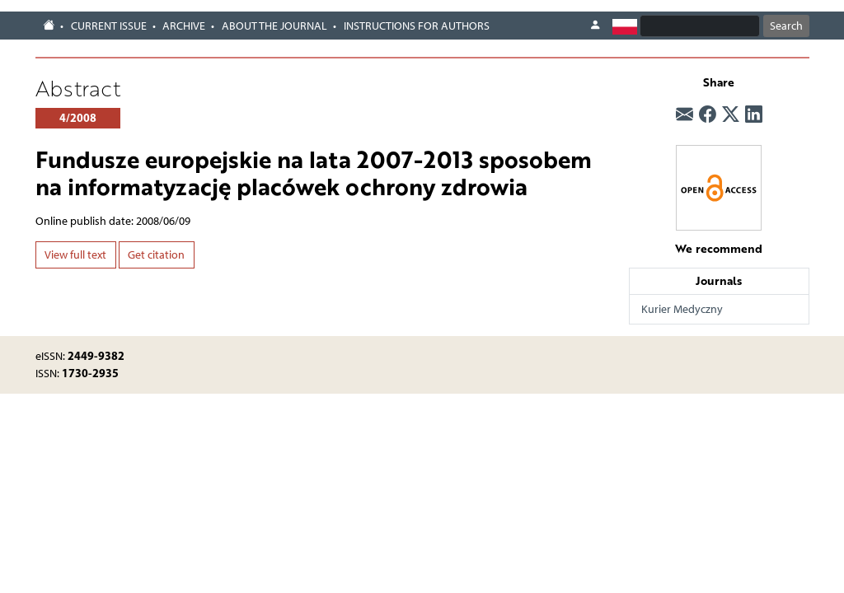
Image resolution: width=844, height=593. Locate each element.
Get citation (156, 255)
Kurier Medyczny (682, 309)
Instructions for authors (417, 26)
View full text (75, 255)
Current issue (109, 26)
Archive (183, 26)
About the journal (274, 26)
